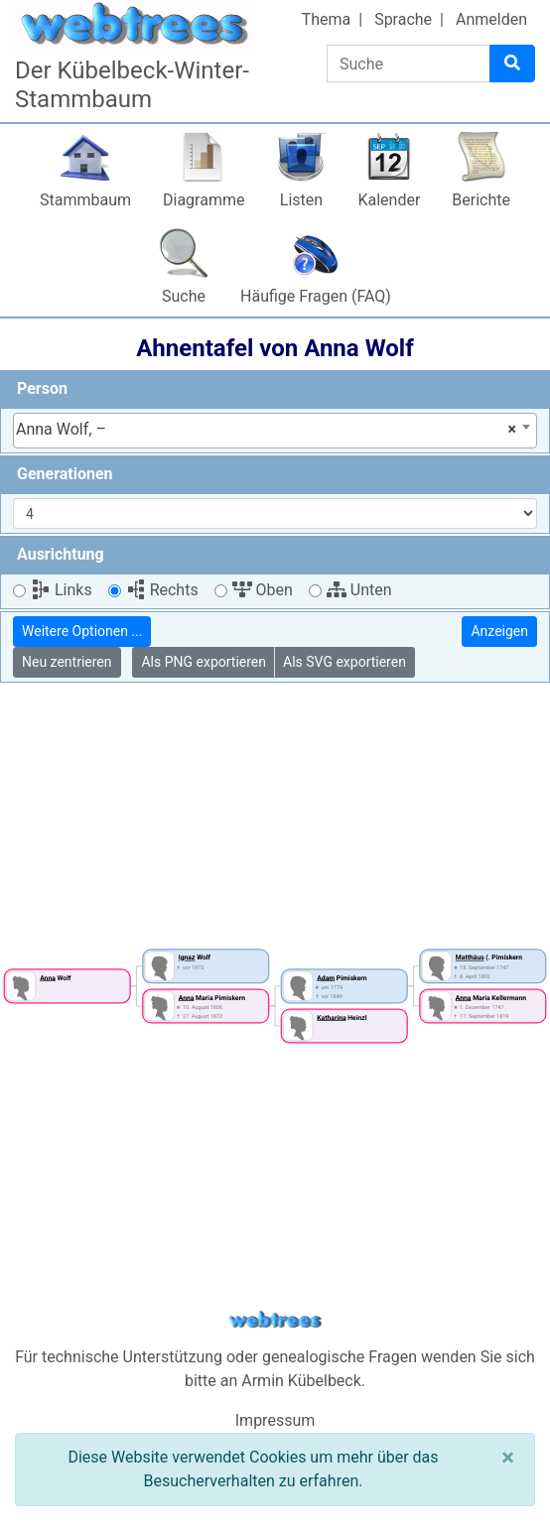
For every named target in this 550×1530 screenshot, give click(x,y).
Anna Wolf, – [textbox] (266, 430)
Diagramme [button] (203, 200)
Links (61, 589)
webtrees (275, 1320)
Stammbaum (85, 200)
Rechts (162, 589)
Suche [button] (184, 296)
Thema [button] (326, 19)
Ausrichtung (60, 554)
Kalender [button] (388, 200)
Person (42, 388)
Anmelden (491, 19)
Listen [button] (301, 200)
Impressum (275, 1420)
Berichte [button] (481, 200)
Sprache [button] (403, 19)
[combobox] (275, 430)
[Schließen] (507, 1457)
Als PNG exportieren (203, 662)
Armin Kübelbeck (301, 1380)
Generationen (65, 473)
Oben (262, 589)
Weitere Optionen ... (82, 631)
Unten (359, 589)
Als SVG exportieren (344, 662)
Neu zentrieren (67, 662)
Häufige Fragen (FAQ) (315, 296)
